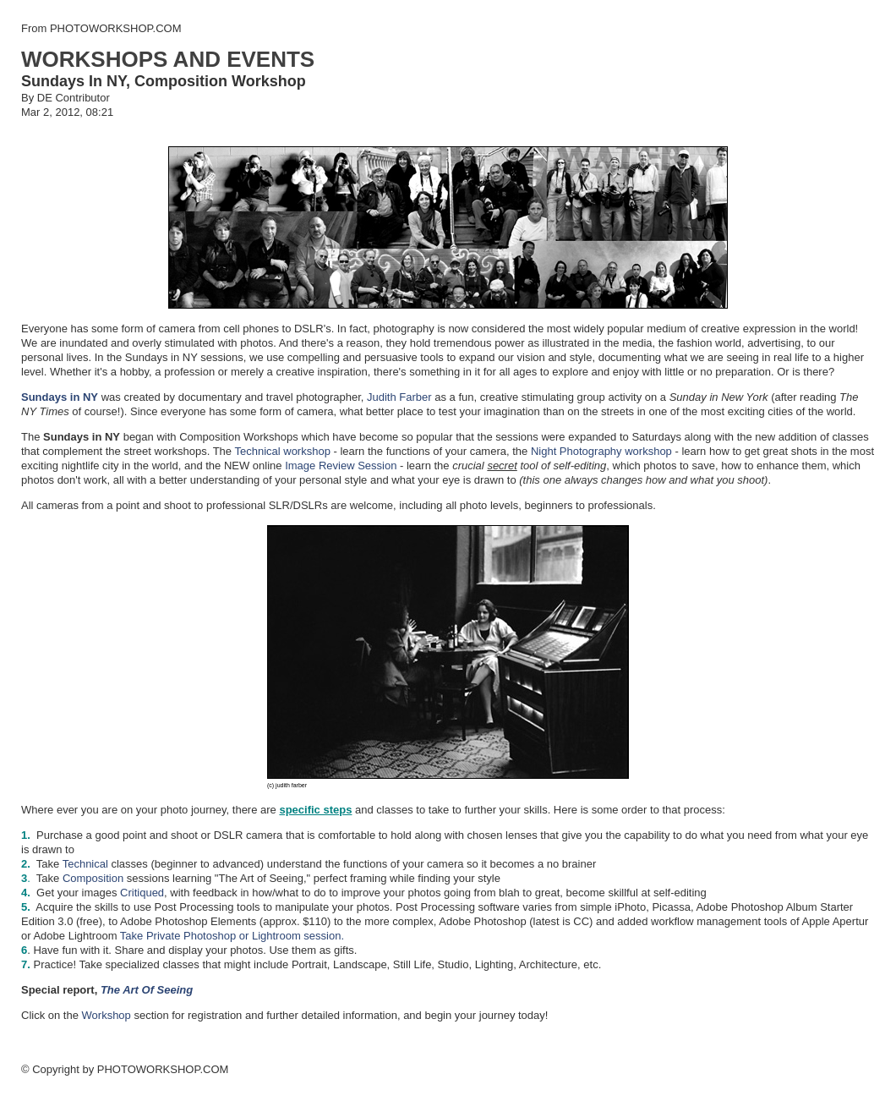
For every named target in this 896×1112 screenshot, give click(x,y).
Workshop (106, 1015)
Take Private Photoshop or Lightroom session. (232, 935)
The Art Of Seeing (147, 989)
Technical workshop (282, 451)
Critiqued (142, 892)
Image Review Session (340, 465)
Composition (93, 878)
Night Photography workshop (601, 451)
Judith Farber (397, 397)
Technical (87, 863)
